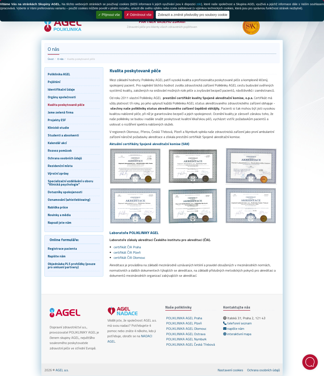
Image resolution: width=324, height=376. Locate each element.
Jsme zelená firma (60, 112)
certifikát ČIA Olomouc (129, 257)
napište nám (233, 328)
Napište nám (57, 256)
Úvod (51, 59)
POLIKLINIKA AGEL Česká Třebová (190, 344)
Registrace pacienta (62, 248)
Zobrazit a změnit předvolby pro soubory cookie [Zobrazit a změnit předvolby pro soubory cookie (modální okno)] (192, 15)
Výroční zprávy (58, 173)
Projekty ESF (57, 120)
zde (199, 4)
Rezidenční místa (60, 165)
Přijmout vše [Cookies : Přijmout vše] (109, 15)
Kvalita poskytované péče (66, 104)
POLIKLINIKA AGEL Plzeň (183, 323)
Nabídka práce (58, 207)
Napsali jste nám (59, 222)
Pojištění (54, 81)
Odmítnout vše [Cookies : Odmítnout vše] (138, 15)
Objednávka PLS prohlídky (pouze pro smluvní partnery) (71, 265)
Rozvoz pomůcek (60, 150)
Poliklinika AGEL (59, 74)
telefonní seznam (237, 323)
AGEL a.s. (62, 370)
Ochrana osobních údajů (65, 158)
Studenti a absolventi (63, 135)
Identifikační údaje (61, 89)
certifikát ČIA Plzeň (127, 252)
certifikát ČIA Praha (127, 247)
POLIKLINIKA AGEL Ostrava (185, 333)
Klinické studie (58, 127)
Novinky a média (59, 215)
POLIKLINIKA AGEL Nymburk (185, 339)
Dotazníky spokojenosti (65, 192)
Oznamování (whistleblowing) (69, 199)
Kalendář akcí (57, 143)
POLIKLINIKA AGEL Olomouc (185, 328)
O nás (60, 59)
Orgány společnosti (62, 97)
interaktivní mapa (237, 333)
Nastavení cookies (230, 370)
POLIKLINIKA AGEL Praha (183, 318)
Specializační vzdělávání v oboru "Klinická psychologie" (70, 183)
